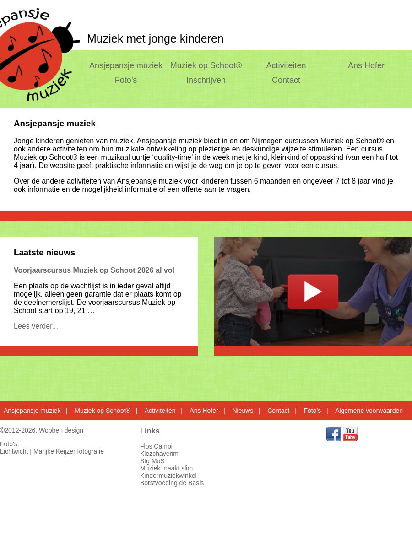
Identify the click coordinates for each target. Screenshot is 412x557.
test (313, 291)
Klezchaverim (159, 453)
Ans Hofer (366, 65)
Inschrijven (206, 80)
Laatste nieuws (44, 252)
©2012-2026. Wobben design (41, 430)
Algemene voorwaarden (369, 410)
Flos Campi (156, 446)
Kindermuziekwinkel (168, 475)
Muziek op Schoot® (206, 65)
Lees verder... (36, 326)
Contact (286, 80)
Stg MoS (152, 461)
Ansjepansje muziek (126, 65)
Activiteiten (286, 65)
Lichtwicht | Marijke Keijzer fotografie (52, 451)
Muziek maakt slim (166, 468)
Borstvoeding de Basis (172, 483)
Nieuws (242, 410)
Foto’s (126, 80)
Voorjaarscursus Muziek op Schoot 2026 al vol (94, 270)
